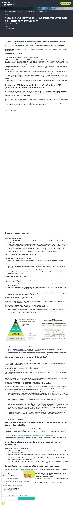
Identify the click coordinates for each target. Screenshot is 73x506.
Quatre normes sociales (9, 51)
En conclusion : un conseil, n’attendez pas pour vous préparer (17, 73)
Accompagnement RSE (43, 488)
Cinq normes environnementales (11, 48)
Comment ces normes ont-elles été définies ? (13, 61)
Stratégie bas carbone (43, 485)
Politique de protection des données (38, 498)
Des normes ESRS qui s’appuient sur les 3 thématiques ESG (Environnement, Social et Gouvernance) (25, 42)
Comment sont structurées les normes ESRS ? (14, 58)
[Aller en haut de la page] (68, 483)
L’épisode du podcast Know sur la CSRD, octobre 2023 (21, 443)
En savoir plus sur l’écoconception (62, 494)
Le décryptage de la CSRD (15, 445)
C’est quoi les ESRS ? (8, 39)
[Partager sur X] (59, 474)
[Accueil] (8, 3)
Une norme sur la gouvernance (10, 55)
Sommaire (38, 35)
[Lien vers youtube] (66, 488)
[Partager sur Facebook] (56, 474)
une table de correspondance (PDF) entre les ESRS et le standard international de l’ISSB (34, 364)
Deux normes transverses (9, 45)
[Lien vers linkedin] (63, 488)
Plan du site (47, 498)
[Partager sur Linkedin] (63, 474)
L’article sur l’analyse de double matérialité (19, 447)
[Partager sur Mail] (67, 474)
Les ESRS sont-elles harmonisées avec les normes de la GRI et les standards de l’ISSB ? (22, 67)
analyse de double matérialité (14, 320)
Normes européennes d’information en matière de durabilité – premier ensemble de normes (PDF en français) (32, 441)
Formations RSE (42, 486)
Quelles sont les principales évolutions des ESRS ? (14, 64)
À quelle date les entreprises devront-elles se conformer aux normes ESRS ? (20, 70)
